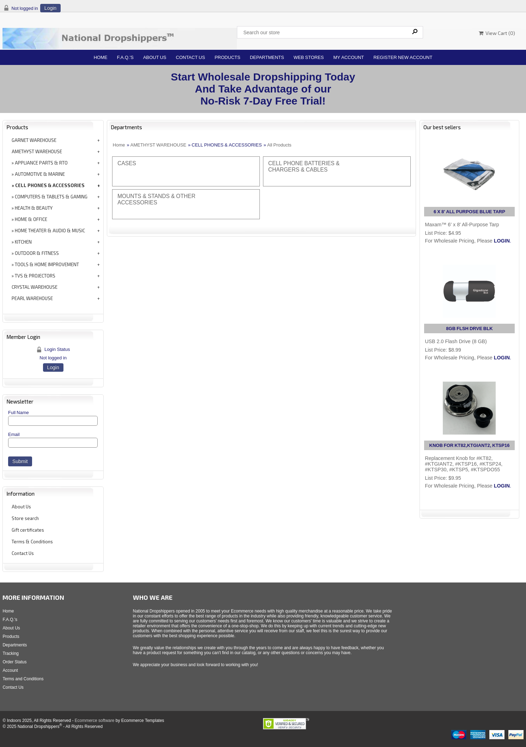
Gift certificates (28, 530)
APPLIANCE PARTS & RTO (41, 163)
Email (14, 434)
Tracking (10, 653)
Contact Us (190, 57)
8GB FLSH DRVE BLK (469, 328)
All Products (279, 145)
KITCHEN (23, 242)
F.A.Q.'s (125, 57)
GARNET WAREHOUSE (34, 140)
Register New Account (402, 57)
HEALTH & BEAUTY (34, 208)
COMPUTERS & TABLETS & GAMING (51, 196)
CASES (126, 163)
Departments (267, 57)
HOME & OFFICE (31, 219)
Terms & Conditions (32, 541)
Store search (25, 518)
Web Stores (309, 57)
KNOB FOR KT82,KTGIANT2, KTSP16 (469, 445)
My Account (349, 57)
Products (227, 57)
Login (50, 8)
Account (10, 670)
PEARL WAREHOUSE (32, 298)
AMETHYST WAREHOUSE (37, 151)
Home (101, 57)
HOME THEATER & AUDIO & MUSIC (50, 230)
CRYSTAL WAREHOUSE (34, 287)
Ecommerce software (95, 720)
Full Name (18, 412)
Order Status (14, 661)
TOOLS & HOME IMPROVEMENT (47, 264)
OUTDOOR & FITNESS (37, 253)
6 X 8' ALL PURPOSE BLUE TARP (469, 211)
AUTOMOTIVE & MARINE (40, 174)
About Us (154, 57)
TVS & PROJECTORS (35, 276)
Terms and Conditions (22, 678)
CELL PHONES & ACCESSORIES (50, 185)
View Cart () (497, 33)
